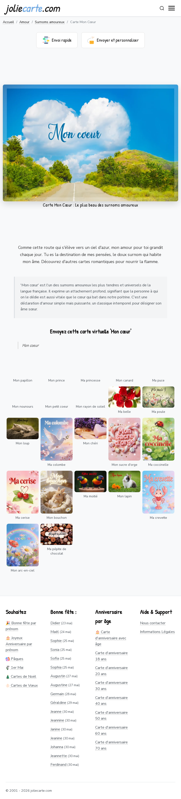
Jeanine (56, 738)
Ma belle (124, 412)
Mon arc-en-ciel (22, 570)
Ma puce (158, 380)
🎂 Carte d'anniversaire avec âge (110, 638)
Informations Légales (157, 631)
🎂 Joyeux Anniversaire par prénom (19, 644)
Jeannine (57, 720)
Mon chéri (90, 443)
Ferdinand (58, 764)
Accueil (8, 22)
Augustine (58, 685)
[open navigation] (171, 8)
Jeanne (56, 711)
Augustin (57, 676)
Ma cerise (23, 517)
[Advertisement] (90, 69)
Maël (54, 631)
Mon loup (22, 443)
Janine (55, 729)
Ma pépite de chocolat (56, 551)
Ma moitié (91, 496)
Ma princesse (90, 380)
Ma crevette (158, 517)
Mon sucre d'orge (124, 464)
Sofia (54, 658)
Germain (57, 694)
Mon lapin (124, 496)
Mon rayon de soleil (90, 406)
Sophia (56, 667)
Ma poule (158, 412)
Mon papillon (22, 380)
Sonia (54, 649)
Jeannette (58, 755)
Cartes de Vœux (22, 685)
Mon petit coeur (56, 406)
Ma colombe (57, 464)
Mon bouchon (57, 517)
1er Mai (14, 667)
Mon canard (124, 380)
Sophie (56, 640)
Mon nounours (22, 406)
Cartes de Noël (21, 676)
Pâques (14, 658)
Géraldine (58, 702)
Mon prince (56, 380)
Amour (24, 22)
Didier (55, 623)
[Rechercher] (161, 8)
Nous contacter (152, 623)
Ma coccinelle (158, 464)
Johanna (56, 747)
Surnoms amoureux (50, 22)
